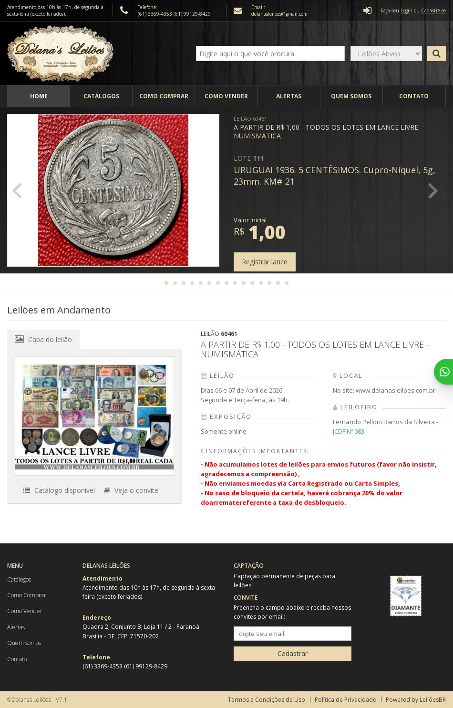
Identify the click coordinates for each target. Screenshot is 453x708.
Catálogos (101, 96)
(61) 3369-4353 (156, 13)
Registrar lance (265, 261)
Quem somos (351, 96)
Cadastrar (293, 653)
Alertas (288, 96)
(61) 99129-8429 (192, 13)
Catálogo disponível (59, 490)
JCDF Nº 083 (348, 431)
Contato (414, 96)
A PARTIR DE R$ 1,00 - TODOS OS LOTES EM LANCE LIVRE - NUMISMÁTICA (328, 127)
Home (39, 96)
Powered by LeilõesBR (416, 700)
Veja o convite (131, 490)
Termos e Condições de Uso (266, 700)
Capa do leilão (43, 339)
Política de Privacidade (345, 700)
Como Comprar (163, 96)
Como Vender (226, 96)
